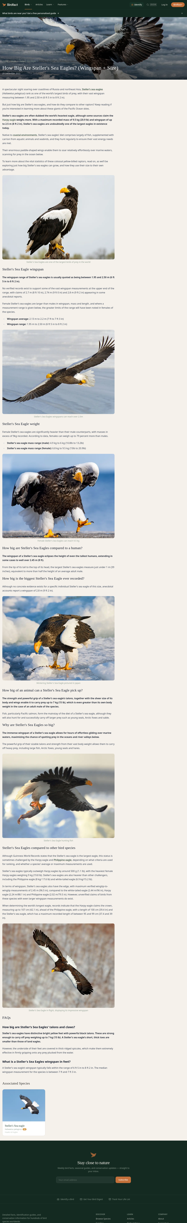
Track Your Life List (119, 1199)
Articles (39, 4)
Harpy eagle (9, 119)
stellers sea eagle (27, 61)
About (161, 1218)
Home (5, 61)
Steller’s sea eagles (92, 89)
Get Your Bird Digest (91, 1199)
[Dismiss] (182, 13)
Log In (164, 4)
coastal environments (25, 135)
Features (63, 4)
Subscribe (123, 1179)
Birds (28, 4)
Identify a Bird (65, 1199)
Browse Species (103, 1218)
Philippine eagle (63, 860)
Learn (50, 4)
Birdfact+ (177, 4)
